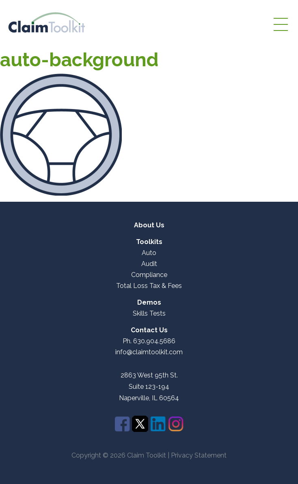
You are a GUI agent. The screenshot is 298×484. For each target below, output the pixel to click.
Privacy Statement (199, 455)
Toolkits (149, 242)
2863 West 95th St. (149, 375)
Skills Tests (149, 313)
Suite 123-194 (149, 386)
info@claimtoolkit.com (149, 352)
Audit (149, 264)
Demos (149, 302)
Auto (149, 253)
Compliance (149, 275)
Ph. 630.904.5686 (149, 341)
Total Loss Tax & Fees (149, 286)
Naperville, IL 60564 (149, 398)
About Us (149, 225)
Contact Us (149, 330)
